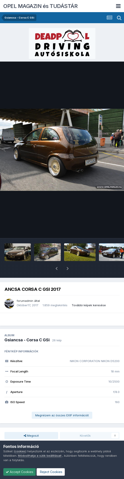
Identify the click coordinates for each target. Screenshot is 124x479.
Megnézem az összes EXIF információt (62, 404)
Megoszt (31, 424)
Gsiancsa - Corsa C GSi (27, 328)
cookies (20, 451)
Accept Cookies (19, 472)
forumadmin (25, 289)
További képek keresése (89, 293)
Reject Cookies (50, 472)
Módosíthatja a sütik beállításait (39, 455)
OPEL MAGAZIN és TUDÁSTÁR (40, 6)
